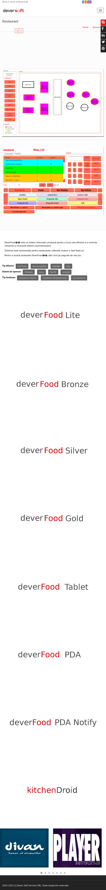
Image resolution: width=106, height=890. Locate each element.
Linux (41, 272)
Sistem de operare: (11, 271)
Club (68, 266)
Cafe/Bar (56, 266)
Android (66, 272)
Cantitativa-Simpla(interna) (55, 278)
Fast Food (22, 266)
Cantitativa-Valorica (27, 278)
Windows (29, 272)
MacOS (53, 272)
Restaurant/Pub (39, 266)
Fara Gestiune (79, 278)
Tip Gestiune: (9, 277)
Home (86, 27)
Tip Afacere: (8, 265)
